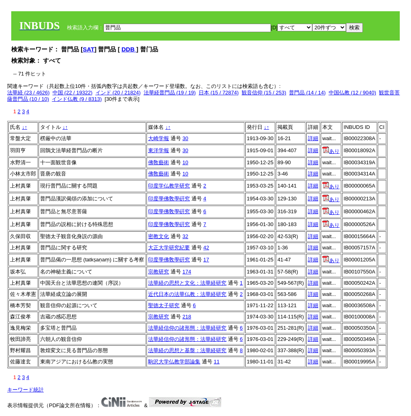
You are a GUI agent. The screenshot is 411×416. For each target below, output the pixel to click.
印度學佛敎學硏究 (169, 199)
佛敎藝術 (158, 162)
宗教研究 (158, 272)
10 (185, 162)
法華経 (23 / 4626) (28, 93)
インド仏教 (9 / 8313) (77, 99)
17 (206, 260)
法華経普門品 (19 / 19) (170, 93)
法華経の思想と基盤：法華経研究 (187, 350)
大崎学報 (158, 138)
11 (217, 362)
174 (187, 272)
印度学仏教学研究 (169, 186)
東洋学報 (158, 150)
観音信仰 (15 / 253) (264, 93)
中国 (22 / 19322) (73, 93)
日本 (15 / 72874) (219, 93)
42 (206, 248)
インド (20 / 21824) (118, 93)
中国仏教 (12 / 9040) (352, 93)
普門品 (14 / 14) (307, 93)
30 (185, 138)
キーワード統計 (25, 390)
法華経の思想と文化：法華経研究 (187, 283)
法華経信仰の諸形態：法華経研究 (187, 328)
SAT (88, 49)
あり (331, 151)
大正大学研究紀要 (169, 248)
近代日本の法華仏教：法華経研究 (187, 294)
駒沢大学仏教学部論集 (174, 362)
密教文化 (158, 236)
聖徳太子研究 (163, 305)
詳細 (313, 138)
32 (185, 236)
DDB (129, 49)
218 (187, 317)
